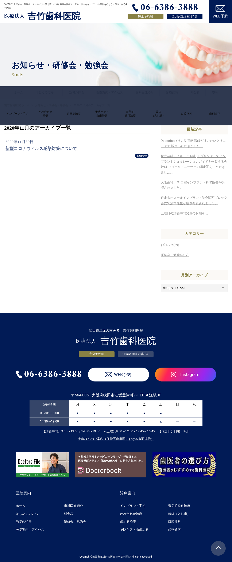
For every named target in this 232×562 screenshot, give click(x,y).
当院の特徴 (76, 92)
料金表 (194, 92)
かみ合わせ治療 (131, 514)
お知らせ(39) (170, 245)
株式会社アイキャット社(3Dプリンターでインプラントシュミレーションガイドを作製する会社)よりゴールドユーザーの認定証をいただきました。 (194, 164)
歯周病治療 (128, 521)
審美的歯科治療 (179, 506)
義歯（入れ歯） (179, 514)
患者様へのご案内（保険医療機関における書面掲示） (116, 439)
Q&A (215, 92)
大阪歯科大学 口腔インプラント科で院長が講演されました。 (193, 185)
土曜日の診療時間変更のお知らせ (184, 213)
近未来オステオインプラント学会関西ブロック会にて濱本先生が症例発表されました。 (194, 200)
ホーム (18, 92)
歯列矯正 (174, 529)
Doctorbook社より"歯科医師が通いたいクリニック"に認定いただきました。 (193, 143)
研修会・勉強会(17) (175, 255)
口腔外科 (174, 521)
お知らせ (142, 155)
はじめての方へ (46, 92)
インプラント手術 (132, 506)
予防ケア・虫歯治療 (134, 529)
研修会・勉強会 (75, 521)
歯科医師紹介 (144, 92)
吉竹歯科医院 (42, 16)
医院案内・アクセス (109, 92)
